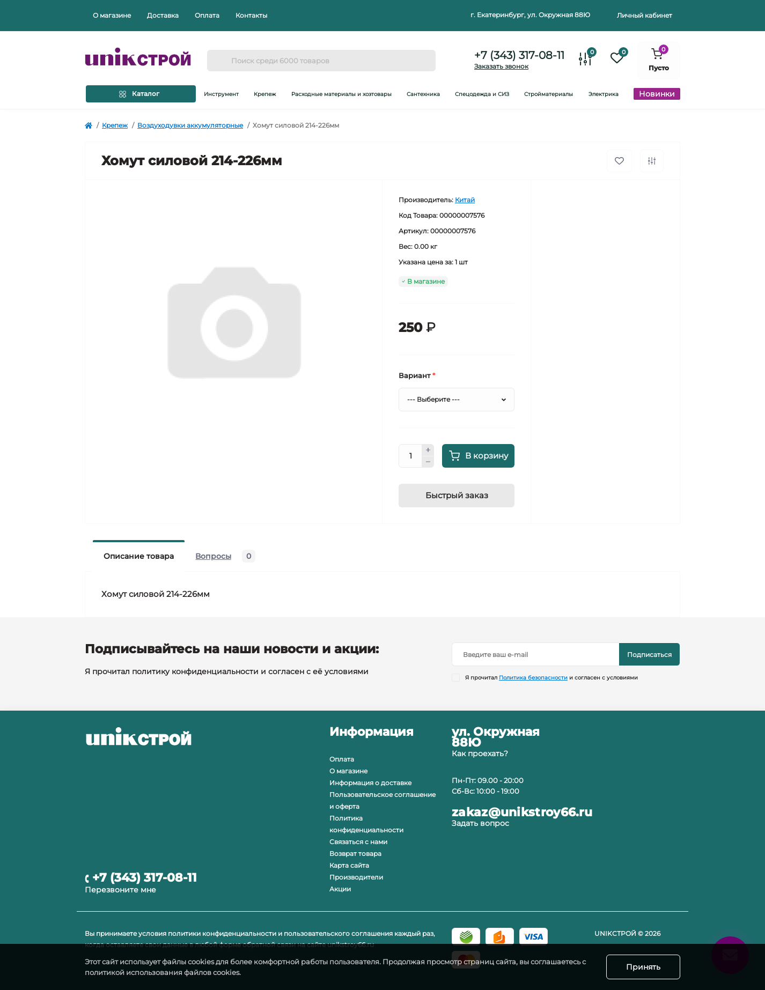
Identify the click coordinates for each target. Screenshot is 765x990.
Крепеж (115, 125)
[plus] (428, 450)
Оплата (207, 15)
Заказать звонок (501, 66)
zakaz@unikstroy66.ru (522, 812)
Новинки (657, 94)
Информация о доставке (370, 783)
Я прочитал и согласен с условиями (551, 678)
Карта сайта (349, 865)
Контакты (251, 15)
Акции (340, 889)
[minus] (428, 462)
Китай (465, 200)
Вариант (417, 375)
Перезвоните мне (120, 890)
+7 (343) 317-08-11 (519, 55)
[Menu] (141, 94)
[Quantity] (410, 456)
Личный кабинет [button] (644, 15)
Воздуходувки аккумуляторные (190, 125)
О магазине (112, 15)
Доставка (163, 15)
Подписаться (649, 655)
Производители (356, 877)
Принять (643, 967)
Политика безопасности (533, 677)
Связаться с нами (358, 842)
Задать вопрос (480, 823)
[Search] (219, 60)
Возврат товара (355, 853)
